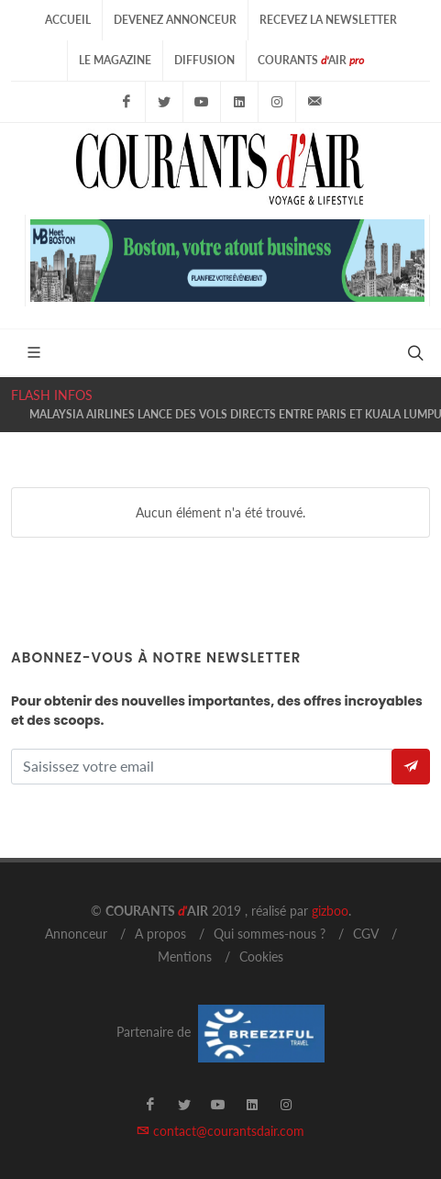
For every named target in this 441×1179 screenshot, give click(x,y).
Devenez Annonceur (175, 20)
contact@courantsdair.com (220, 1131)
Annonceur (76, 933)
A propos (160, 933)
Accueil (68, 20)
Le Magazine (115, 60)
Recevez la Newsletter (328, 20)
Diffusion (204, 60)
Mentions (185, 956)
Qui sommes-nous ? (269, 933)
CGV (366, 933)
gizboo (330, 910)
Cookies (261, 956)
